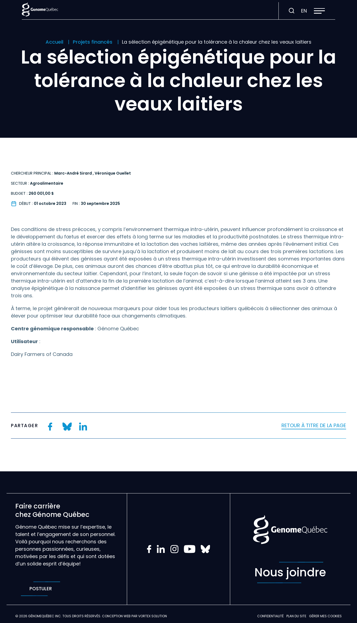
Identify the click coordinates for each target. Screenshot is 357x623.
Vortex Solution (152, 616)
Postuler (40, 589)
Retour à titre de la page (313, 425)
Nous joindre (290, 572)
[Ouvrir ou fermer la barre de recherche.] (291, 11)
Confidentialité (270, 616)
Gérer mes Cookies (325, 616)
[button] (319, 11)
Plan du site (296, 616)
